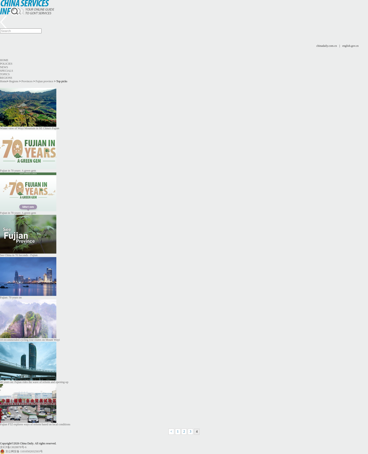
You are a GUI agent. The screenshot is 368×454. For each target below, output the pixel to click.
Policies (6, 63)
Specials (6, 70)
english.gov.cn (350, 45)
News (4, 67)
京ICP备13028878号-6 (13, 447)
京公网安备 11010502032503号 (24, 451)
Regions (6, 77)
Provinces (26, 81)
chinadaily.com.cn (326, 45)
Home (4, 60)
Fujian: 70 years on (11, 297)
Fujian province (45, 81)
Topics (5, 74)
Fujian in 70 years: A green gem (18, 170)
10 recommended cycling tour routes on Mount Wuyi (30, 339)
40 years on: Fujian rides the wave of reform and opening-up (34, 382)
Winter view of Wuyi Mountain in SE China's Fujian (29, 128)
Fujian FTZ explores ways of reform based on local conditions (35, 424)
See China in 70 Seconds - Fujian (19, 255)
